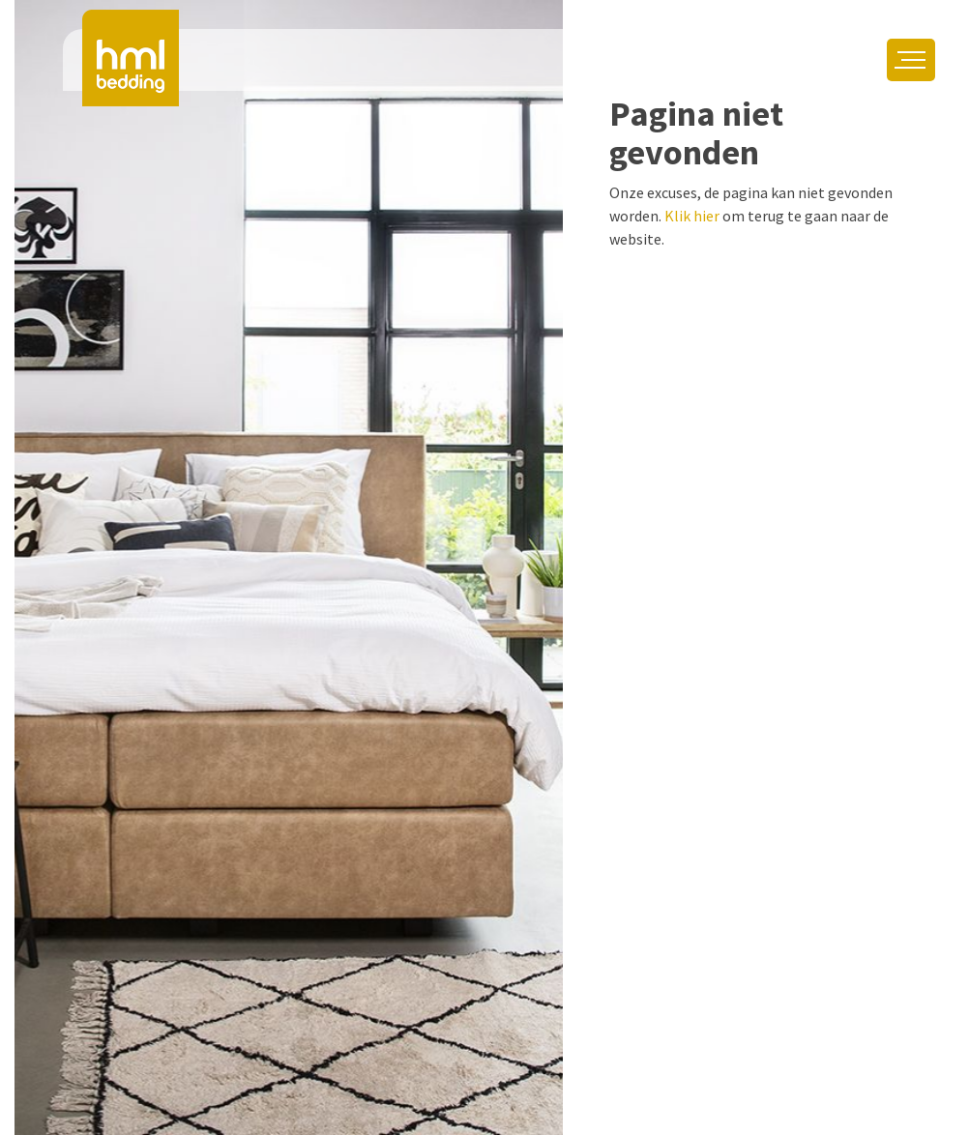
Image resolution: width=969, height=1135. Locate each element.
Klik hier (691, 215)
